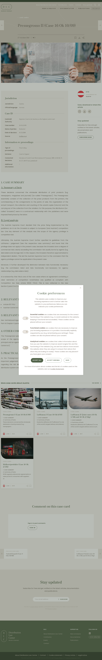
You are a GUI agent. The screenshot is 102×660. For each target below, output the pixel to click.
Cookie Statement (57, 369)
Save (67, 360)
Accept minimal (53, 360)
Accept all (37, 360)
